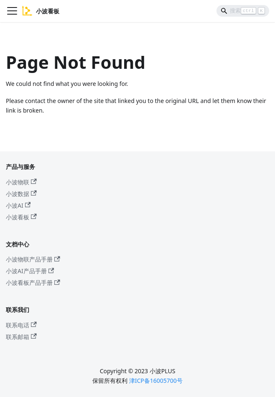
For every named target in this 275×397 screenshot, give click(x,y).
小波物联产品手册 (33, 259)
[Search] (242, 11)
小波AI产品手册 (30, 271)
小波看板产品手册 (33, 282)
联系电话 (21, 325)
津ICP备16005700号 (156, 380)
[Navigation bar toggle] (12, 11)
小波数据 (21, 194)
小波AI (18, 205)
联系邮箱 (21, 337)
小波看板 (21, 217)
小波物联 (21, 182)
